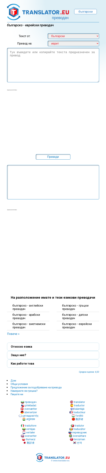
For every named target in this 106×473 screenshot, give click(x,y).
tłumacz (30, 439)
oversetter (31, 435)
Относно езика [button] (21, 346)
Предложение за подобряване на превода (36, 387)
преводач (30, 402)
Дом (13, 380)
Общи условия (19, 384)
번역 (79, 442)
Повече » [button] (13, 334)
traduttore (30, 425)
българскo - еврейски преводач (77, 325)
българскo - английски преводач (27, 307)
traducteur (79, 412)
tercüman (79, 439)
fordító (79, 415)
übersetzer (30, 412)
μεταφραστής (31, 415)
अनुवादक (30, 419)
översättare (79, 435)
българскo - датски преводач (75, 316)
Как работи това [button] (22, 363)
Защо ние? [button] (18, 355)
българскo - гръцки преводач (75, 307)
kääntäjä (79, 408)
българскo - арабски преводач (26, 316)
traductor (79, 405)
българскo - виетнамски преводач (28, 325)
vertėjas (30, 429)
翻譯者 (79, 419)
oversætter (30, 408)
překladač (30, 405)
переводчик (79, 432)
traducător (79, 429)
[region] (53, 120)
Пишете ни (17, 394)
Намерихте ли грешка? (24, 390)
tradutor (79, 425)
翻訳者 (30, 442)
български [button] (86, 11)
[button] (53, 157)
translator (79, 402)
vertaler (30, 432)
